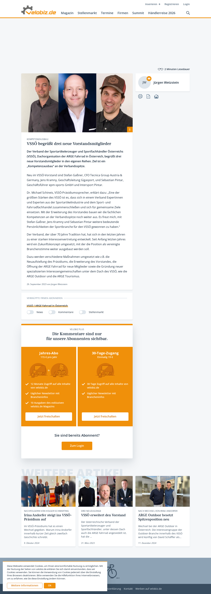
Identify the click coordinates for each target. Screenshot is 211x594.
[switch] (30, 312)
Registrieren (172, 4)
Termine (107, 13)
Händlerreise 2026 (161, 13)
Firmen (123, 13)
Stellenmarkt (87, 13)
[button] (50, 585)
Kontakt (128, 588)
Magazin (67, 13)
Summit (138, 13)
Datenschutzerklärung (108, 588)
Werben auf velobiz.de (148, 588)
